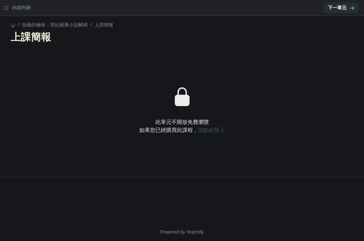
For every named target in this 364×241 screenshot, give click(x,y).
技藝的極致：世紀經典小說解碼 (38, 24)
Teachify (253, 232)
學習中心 (41, 8)
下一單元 (341, 7)
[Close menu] (108, 8)
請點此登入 (270, 130)
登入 (69, 8)
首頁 (14, 8)
